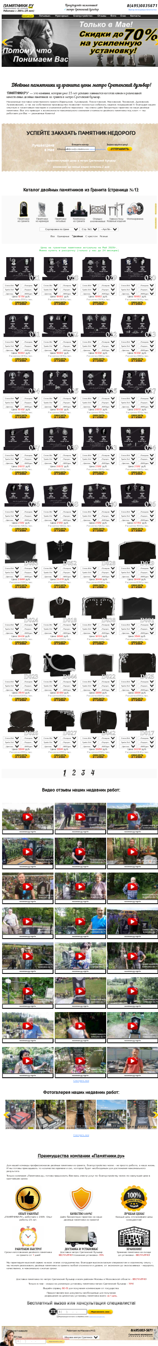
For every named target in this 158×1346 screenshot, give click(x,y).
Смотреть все (81, 1081)
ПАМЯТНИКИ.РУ (18, 5)
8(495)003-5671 (142, 1331)
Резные (104, 236)
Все (53, 236)
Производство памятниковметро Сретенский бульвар (81, 7)
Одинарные (63, 236)
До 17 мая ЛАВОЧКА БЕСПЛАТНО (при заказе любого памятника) (42, 1338)
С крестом (91, 236)
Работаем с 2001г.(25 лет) (18, 10)
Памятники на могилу (15, 8)
